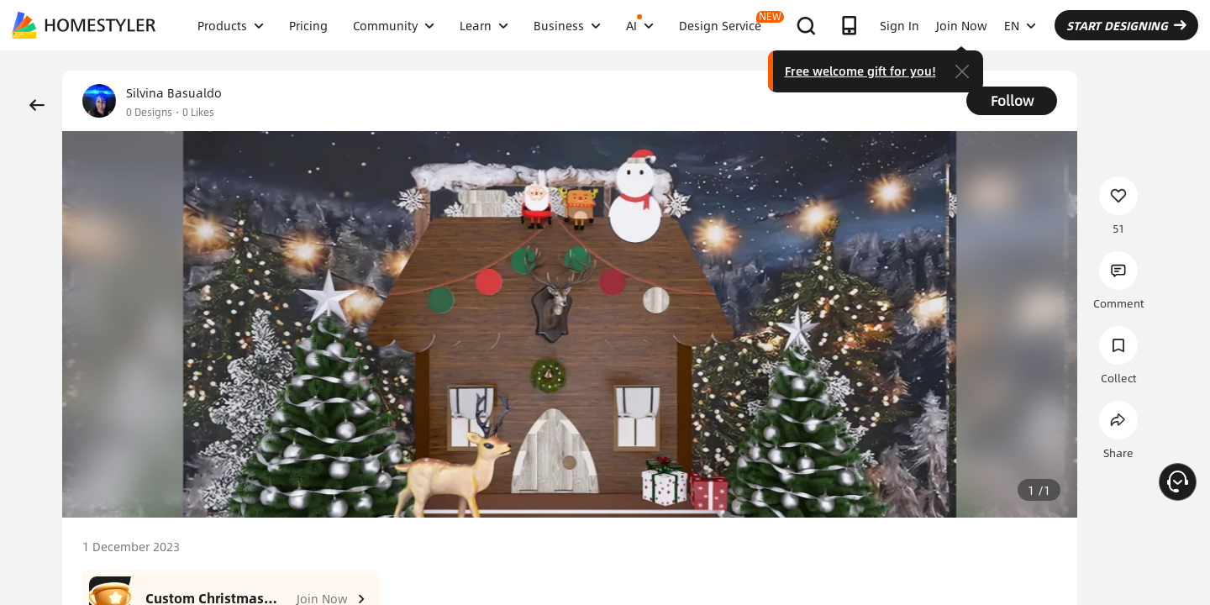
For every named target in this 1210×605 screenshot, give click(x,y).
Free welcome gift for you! (860, 70)
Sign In (899, 25)
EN (1020, 25)
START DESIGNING (1126, 25)
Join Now (961, 25)
